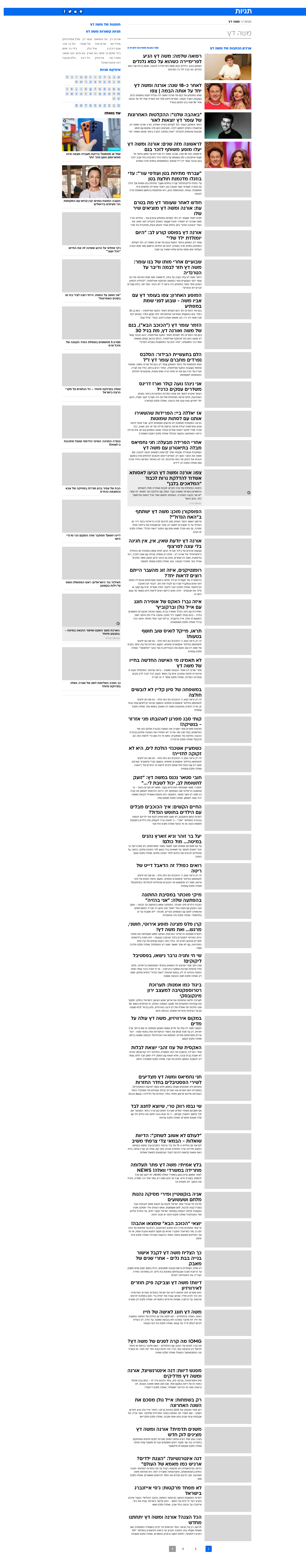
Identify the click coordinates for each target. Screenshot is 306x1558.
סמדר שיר (111, 57)
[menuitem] (220, 4)
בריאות (150, 3)
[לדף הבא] (168, 1549)
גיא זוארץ (88, 53)
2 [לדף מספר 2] (192, 1548)
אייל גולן (88, 48)
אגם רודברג (110, 48)
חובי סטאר (64, 53)
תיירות (137, 3)
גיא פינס (77, 53)
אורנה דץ (111, 39)
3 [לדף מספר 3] (179, 1548)
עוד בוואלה (109, 113)
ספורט (209, 3)
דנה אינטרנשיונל (107, 62)
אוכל (163, 3)
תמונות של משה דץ (101, 24)
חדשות (222, 3)
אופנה (108, 3)
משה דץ (230, 21)
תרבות (196, 3)
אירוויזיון (95, 57)
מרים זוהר (96, 43)
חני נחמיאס (97, 39)
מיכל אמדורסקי (67, 39)
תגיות (244, 21)
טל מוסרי (81, 43)
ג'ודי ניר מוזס (65, 48)
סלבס (183, 3)
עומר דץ (84, 39)
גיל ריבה (81, 57)
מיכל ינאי (112, 43)
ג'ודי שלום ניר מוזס (106, 53)
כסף (173, 3)
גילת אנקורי (65, 57)
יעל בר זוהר (65, 43)
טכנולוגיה (123, 3)
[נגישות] (5, 4)
